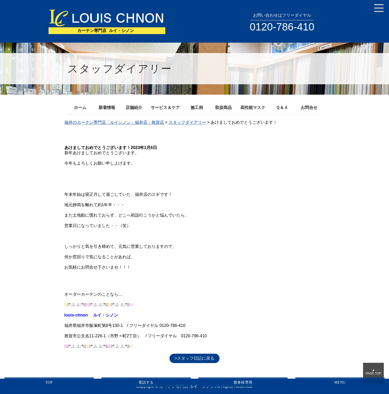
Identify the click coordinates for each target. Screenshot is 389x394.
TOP (49, 382)
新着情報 (107, 107)
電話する (146, 382)
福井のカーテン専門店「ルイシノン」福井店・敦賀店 (114, 122)
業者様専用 (243, 382)
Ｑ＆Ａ (282, 107)
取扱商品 (223, 107)
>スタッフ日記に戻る (194, 358)
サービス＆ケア (165, 107)
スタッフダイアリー (187, 122)
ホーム (80, 107)
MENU (340, 382)
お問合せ (309, 107)
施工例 (196, 107)
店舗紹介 (134, 107)
